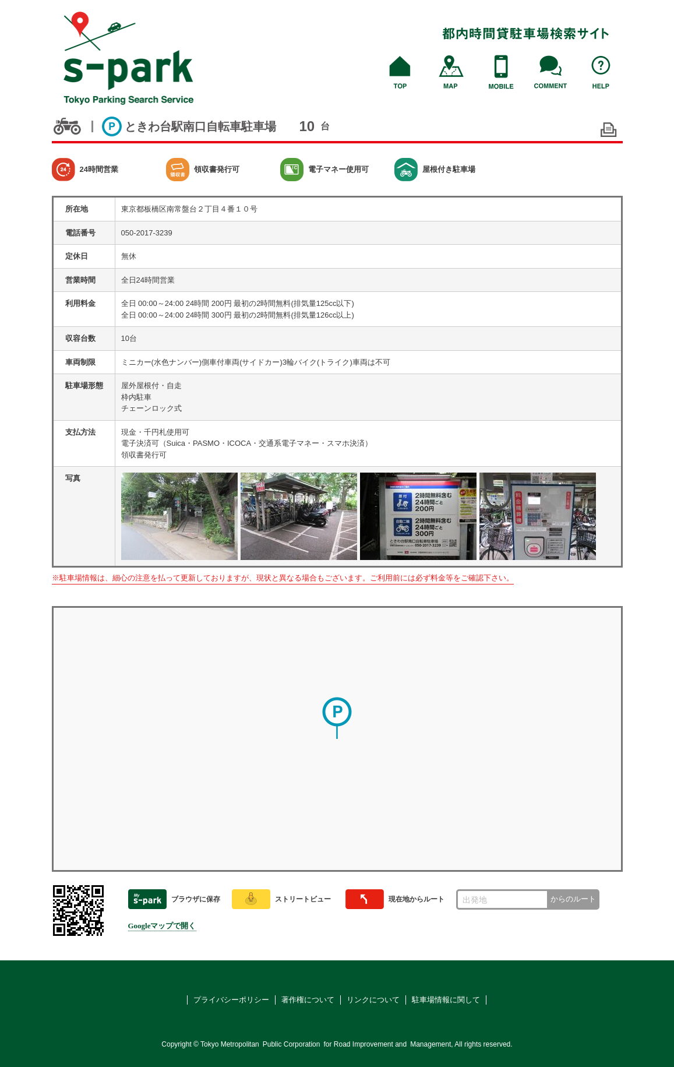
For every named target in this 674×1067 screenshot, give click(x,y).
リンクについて (373, 999)
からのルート (573, 899)
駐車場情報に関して (446, 999)
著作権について (307, 999)
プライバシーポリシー (231, 999)
